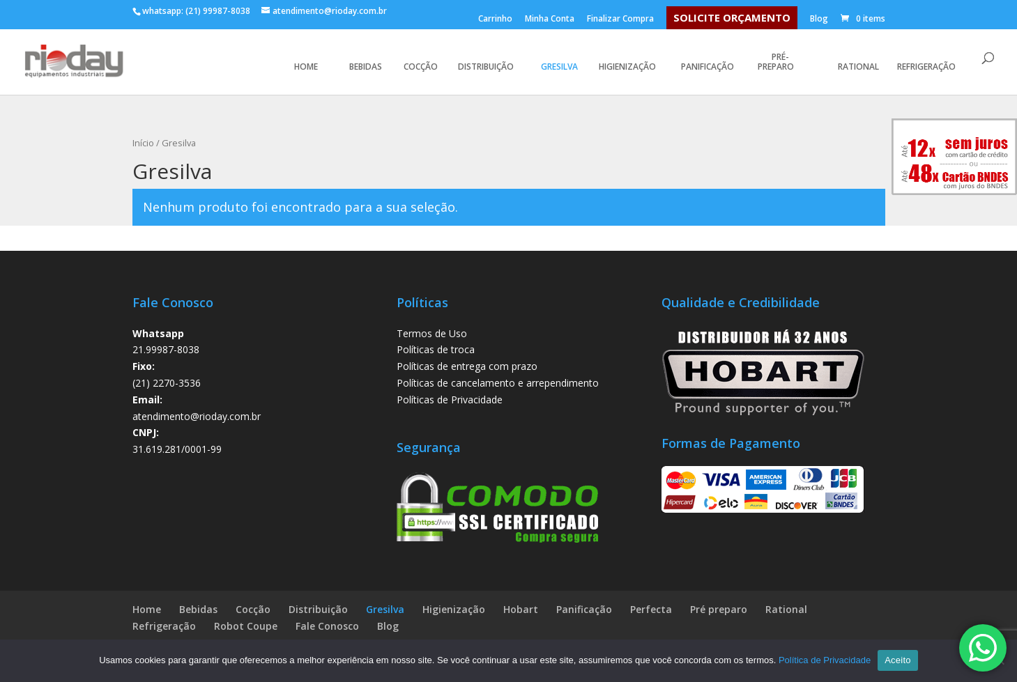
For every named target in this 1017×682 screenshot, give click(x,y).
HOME (308, 67)
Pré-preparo (776, 62)
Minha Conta (549, 19)
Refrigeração (926, 66)
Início (143, 143)
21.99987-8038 (165, 349)
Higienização (627, 66)
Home (146, 609)
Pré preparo (718, 609)
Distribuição (486, 66)
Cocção (421, 67)
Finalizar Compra (620, 19)
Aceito (898, 660)
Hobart (520, 609)
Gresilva (559, 67)
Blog (819, 19)
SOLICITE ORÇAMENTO (731, 17)
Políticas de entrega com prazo (467, 366)
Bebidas (365, 67)
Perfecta (651, 609)
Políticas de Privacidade (450, 399)
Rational (858, 67)
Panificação (707, 66)
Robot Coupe (245, 626)
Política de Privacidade (825, 660)
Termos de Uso (432, 333)
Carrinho (495, 19)
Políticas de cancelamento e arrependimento (498, 382)
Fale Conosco (327, 626)
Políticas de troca (436, 349)
